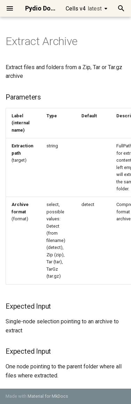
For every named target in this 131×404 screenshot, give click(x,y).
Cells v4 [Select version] (84, 8)
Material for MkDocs (48, 396)
